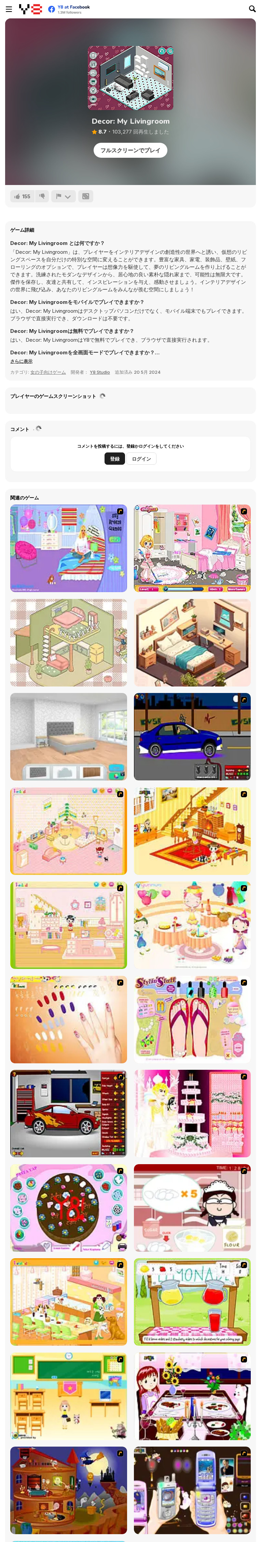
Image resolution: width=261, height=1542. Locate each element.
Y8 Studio (100, 372)
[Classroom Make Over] (68, 1396)
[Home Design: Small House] (192, 643)
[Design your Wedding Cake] (192, 1113)
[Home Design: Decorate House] (68, 737)
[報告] (63, 196)
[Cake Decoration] (68, 1208)
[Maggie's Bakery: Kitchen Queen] (192, 1208)
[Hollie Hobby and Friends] (192, 1302)
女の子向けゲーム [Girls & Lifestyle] (48, 372)
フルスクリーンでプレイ (130, 150)
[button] (21, 361)
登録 (115, 459)
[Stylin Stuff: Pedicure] (192, 1019)
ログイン (141, 459)
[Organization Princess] (68, 643)
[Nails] (68, 1019)
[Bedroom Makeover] (68, 548)
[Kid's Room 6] (68, 925)
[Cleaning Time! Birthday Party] (192, 548)
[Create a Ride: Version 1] (192, 737)
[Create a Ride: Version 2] (68, 1113)
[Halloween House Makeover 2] (68, 1490)
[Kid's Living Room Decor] (192, 831)
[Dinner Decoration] (192, 1396)
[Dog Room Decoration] (68, 1302)
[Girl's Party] (192, 925)
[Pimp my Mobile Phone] (192, 1490)
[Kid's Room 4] (68, 831)
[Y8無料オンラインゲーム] (30, 9)
